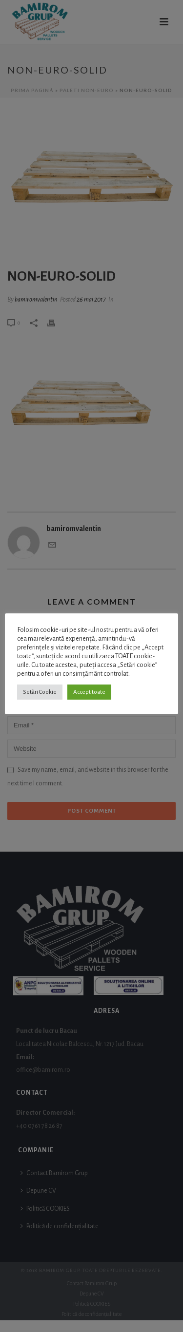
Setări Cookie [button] (40, 692)
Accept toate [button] (89, 692)
